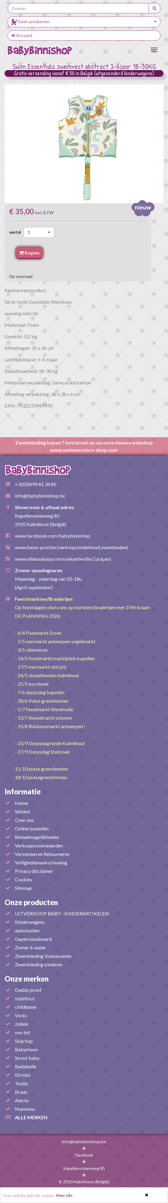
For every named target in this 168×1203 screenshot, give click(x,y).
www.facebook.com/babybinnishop (52, 536)
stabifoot (25, 998)
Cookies (23, 879)
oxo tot (22, 1032)
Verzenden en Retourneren (42, 854)
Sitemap (23, 888)
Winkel (22, 811)
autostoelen (27, 930)
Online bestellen (32, 828)
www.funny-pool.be (35, 547)
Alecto (22, 1100)
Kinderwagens (30, 922)
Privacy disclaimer (34, 871)
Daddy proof (28, 990)
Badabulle (25, 1066)
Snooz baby (27, 1058)
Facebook (84, 1154)
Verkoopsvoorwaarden (39, 845)
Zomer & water (30, 947)
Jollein (21, 1024)
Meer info (64, 1195)
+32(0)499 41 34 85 (36, 484)
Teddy (21, 1083)
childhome (25, 1007)
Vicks (21, 1015)
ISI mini (22, 1075)
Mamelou (25, 1109)
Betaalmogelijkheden (37, 837)
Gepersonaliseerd (33, 939)
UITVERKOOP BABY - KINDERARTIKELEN (62, 913)
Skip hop (24, 1041)
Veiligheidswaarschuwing (41, 862)
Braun (21, 1092)
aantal (16, 232)
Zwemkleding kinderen (39, 964)
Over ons (24, 820)
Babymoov (26, 1049)
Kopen (29, 252)
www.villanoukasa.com (38, 559)
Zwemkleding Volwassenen (43, 956)
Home (21, 803)
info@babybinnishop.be (40, 495)
